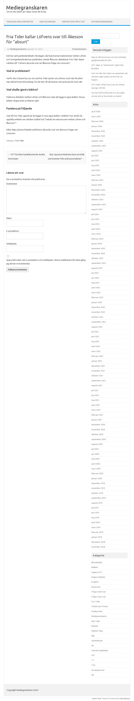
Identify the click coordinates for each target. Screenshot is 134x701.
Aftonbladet (96, 562)
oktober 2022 (97, 317)
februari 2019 (97, 532)
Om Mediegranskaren (101, 22)
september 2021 (98, 380)
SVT (93, 655)
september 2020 (98, 439)
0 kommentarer (79, 49)
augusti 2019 (96, 503)
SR (92, 646)
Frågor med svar (98, 592)
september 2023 (98, 263)
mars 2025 (95, 175)
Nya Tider (95, 621)
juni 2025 (95, 160)
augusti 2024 (96, 209)
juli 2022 (95, 332)
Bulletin (94, 567)
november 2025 (98, 136)
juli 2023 (95, 273)
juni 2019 (95, 512)
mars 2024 (95, 234)
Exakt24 (94, 582)
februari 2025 (97, 180)
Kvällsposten (97, 611)
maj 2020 (95, 459)
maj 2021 (95, 400)
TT (92, 660)
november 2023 (98, 253)
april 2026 (95, 111)
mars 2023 (95, 292)
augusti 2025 (96, 151)
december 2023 (98, 248)
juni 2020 (95, 454)
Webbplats (11, 244)
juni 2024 (95, 219)
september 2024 (98, 204)
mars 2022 (95, 351)
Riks (93, 636)
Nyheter (94, 626)
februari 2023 (97, 297)
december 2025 (98, 131)
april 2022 (95, 346)
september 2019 (98, 498)
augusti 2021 (96, 385)
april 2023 (95, 287)
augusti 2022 (96, 327)
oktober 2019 (97, 493)
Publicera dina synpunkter (20, 22)
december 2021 (98, 366)
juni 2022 (95, 336)
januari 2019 (96, 537)
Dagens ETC (96, 572)
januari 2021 (96, 420)
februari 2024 (97, 239)
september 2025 (98, 146)
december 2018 (98, 542)
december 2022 (98, 307)
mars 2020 (95, 469)
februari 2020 (97, 473)
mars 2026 (95, 116)
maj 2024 (95, 224)
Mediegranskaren (26, 7)
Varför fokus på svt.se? (73, 22)
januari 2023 (96, 302)
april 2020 (95, 464)
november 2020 (98, 429)
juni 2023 (95, 278)
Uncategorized (97, 670)
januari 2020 (96, 478)
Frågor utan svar (98, 597)
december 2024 (98, 190)
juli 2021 (95, 390)
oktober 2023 (97, 258)
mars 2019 (95, 527)
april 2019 (95, 522)
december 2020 (98, 424)
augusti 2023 (96, 268)
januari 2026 (96, 126)
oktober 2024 (97, 199)
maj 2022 (95, 341)
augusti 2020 (96, 444)
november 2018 (98, 547)
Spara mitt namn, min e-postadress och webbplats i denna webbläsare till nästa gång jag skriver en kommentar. (45, 262)
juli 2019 (95, 508)
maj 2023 (95, 283)
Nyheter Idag (97, 631)
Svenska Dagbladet (99, 650)
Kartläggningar (47, 22)
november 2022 (98, 312)
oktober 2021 (97, 376)
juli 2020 (95, 449)
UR (92, 675)
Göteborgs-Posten (99, 606)
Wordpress (125, 698)
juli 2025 (95, 155)
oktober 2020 (97, 434)
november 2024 (98, 195)
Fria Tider (19, 141)
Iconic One (96, 698)
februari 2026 (97, 121)
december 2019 (98, 483)
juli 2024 (95, 214)
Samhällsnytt (97, 641)
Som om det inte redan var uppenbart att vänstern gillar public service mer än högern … (109, 76)
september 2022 (98, 322)
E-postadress (12, 231)
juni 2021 (95, 395)
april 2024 (95, 229)
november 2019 (98, 488)
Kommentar (11, 184)
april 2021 (95, 405)
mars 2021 (95, 410)
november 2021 (98, 371)
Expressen (95, 587)
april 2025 (95, 170)
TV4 (93, 665)
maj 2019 (95, 517)
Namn (9, 218)
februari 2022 (97, 356)
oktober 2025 (97, 141)
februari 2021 (97, 415)
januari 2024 (96, 244)
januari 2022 (96, 361)
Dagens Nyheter (98, 577)
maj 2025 (95, 165)
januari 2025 (96, 185)
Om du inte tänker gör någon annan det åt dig (26, 12)
